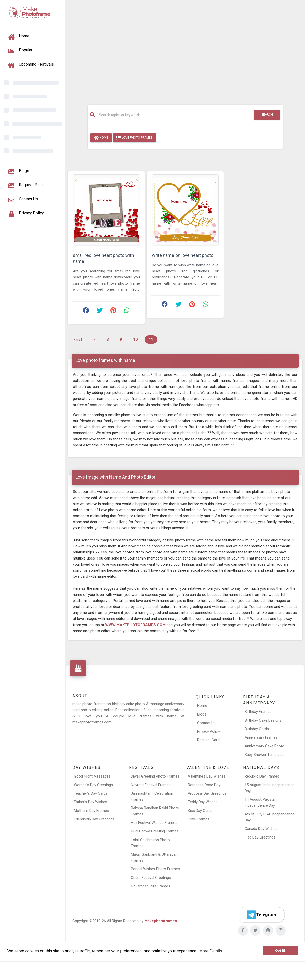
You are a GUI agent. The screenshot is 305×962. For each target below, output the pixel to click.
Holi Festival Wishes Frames (154, 822)
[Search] (174, 114)
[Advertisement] (185, 49)
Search (267, 114)
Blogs (201, 714)
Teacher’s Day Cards (91, 793)
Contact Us (206, 723)
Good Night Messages (92, 776)
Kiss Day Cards (200, 810)
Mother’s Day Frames (91, 810)
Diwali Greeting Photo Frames (155, 776)
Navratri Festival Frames (151, 785)
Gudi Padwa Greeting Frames (155, 831)
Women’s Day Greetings (93, 785)
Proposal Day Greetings (207, 793)
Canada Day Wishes (261, 828)
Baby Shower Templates (265, 754)
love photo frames (134, 138)
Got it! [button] (280, 950)
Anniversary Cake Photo (264, 746)
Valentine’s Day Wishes (207, 776)
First (77, 339)
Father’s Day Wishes (90, 802)
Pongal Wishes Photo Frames (155, 869)
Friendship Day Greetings (94, 819)
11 (151, 339)
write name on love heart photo (182, 255)
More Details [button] (210, 951)
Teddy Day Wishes (203, 802)
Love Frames (198, 819)
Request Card (208, 740)
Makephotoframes (160, 921)
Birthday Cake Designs (263, 720)
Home (101, 138)
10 (135, 339)
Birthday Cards (257, 729)
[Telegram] (261, 914)
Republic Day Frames (262, 776)
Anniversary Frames (261, 737)
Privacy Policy (208, 731)
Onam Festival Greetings (151, 877)
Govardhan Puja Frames (150, 886)
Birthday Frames (258, 711)
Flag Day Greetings (260, 837)
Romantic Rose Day (204, 785)
